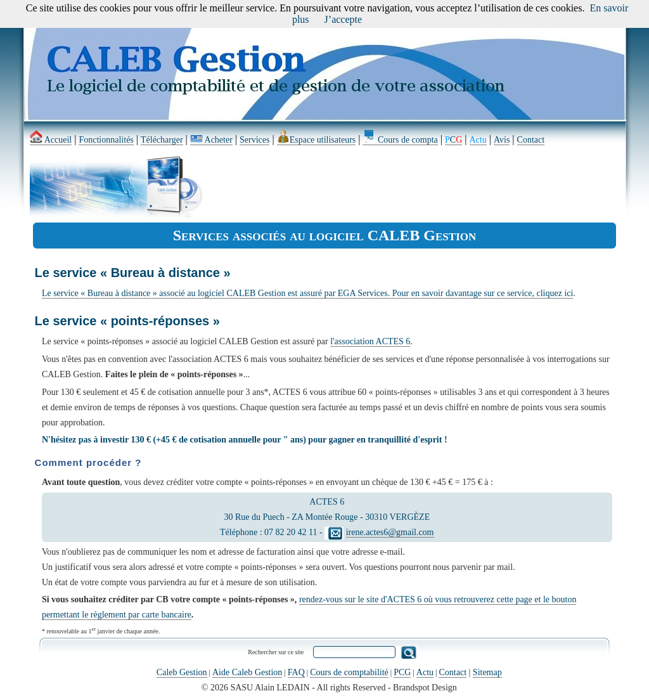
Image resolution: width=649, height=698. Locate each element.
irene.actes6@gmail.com (390, 532)
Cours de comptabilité (349, 672)
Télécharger (162, 140)
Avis (502, 140)
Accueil (51, 140)
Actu (425, 672)
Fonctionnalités (106, 140)
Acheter (211, 140)
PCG (402, 672)
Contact (531, 140)
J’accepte (343, 19)
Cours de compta (400, 140)
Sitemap (487, 672)
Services (254, 140)
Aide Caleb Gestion (247, 672)
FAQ (296, 672)
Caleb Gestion (182, 672)
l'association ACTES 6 (370, 341)
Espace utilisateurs (316, 140)
